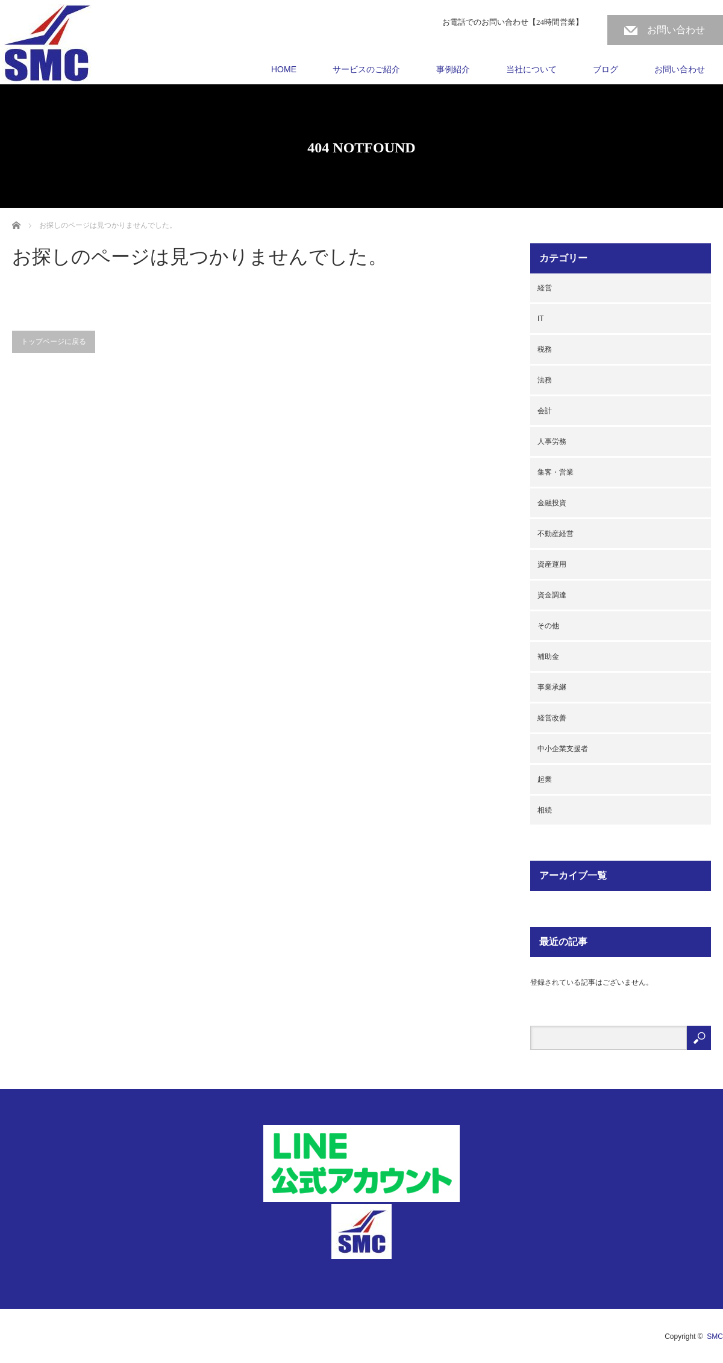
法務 (544, 380)
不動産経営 (555, 533)
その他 (548, 626)
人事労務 (551, 441)
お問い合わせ (676, 30)
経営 (544, 288)
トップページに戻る (53, 341)
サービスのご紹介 (366, 69)
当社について (531, 69)
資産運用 (551, 564)
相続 (544, 810)
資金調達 (551, 595)
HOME (283, 69)
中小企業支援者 (562, 748)
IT (540, 318)
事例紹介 (453, 69)
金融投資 (551, 503)
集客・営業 (555, 472)
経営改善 (551, 718)
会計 (544, 411)
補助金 (548, 656)
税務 (544, 349)
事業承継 (551, 687)
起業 (544, 779)
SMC (715, 1336)
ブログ (605, 69)
